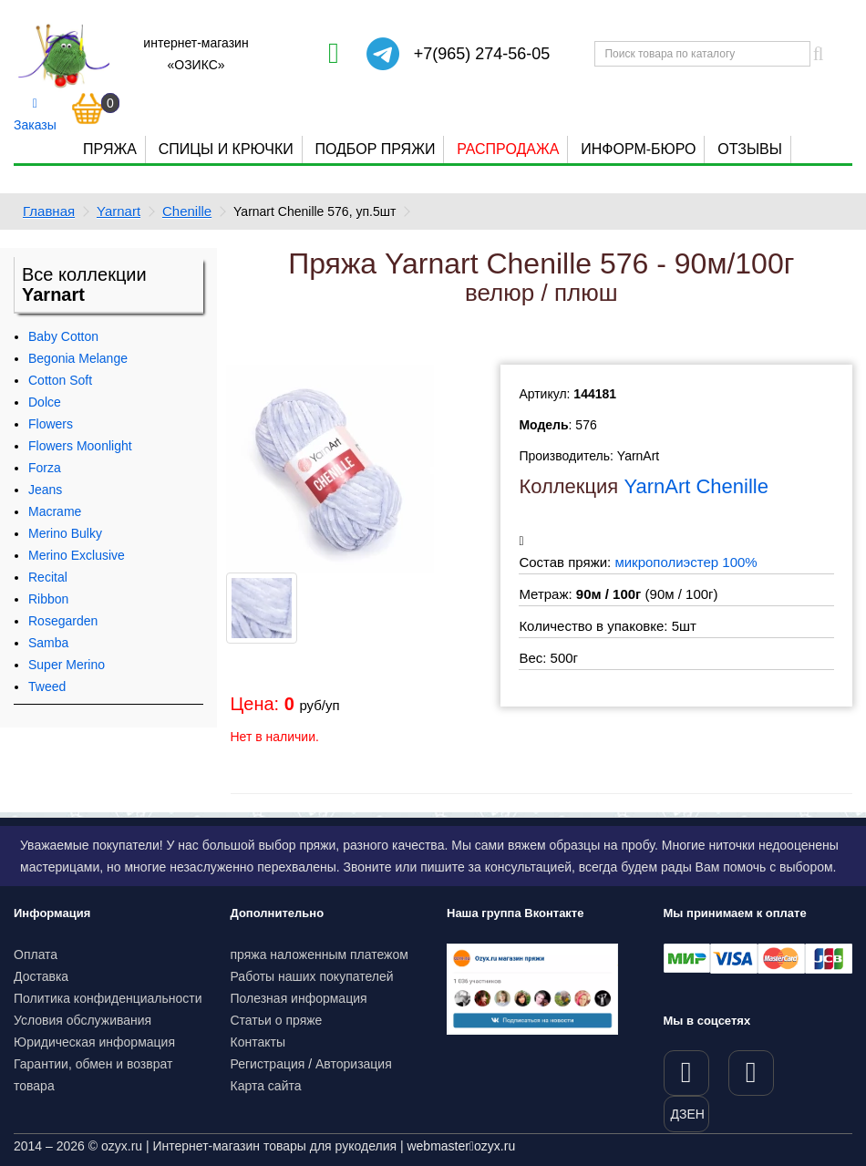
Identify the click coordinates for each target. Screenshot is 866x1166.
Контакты (258, 1042)
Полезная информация (299, 998)
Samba (48, 642)
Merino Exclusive (76, 555)
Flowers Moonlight (80, 446)
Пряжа (110, 149)
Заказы (35, 115)
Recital (47, 577)
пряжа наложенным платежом (319, 954)
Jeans (45, 489)
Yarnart (118, 211)
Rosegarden (63, 621)
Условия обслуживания (82, 1020)
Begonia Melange (78, 358)
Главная (49, 211)
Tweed (47, 686)
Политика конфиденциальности (108, 998)
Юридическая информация (94, 1042)
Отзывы (749, 149)
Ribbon (48, 599)
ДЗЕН (688, 1114)
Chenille (186, 211)
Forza (44, 467)
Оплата (35, 954)
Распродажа (508, 149)
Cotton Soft (60, 380)
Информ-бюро (638, 149)
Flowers (50, 424)
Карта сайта (266, 1085)
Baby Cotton (63, 336)
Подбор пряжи (374, 149)
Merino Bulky (65, 533)
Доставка (41, 976)
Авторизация (353, 1064)
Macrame (54, 511)
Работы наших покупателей (312, 976)
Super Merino (66, 664)
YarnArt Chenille (696, 486)
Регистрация (268, 1064)
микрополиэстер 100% (685, 562)
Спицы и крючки (226, 149)
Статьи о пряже (277, 1020)
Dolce (44, 402)
